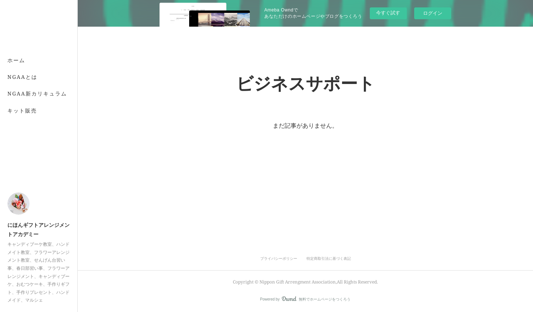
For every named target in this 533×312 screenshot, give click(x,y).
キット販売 (22, 110)
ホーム (16, 60)
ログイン (432, 13)
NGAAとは (22, 76)
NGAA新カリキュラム (37, 93)
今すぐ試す (388, 13)
